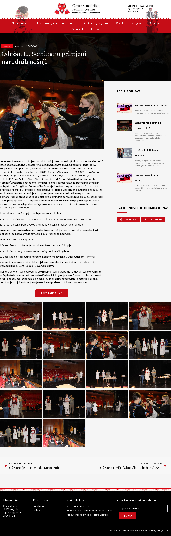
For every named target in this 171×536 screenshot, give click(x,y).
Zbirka (120, 23)
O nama (154, 23)
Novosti (7, 46)
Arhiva (94, 29)
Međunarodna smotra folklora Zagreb (87, 514)
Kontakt (77, 29)
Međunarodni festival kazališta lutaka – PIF (89, 510)
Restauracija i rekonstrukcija (56, 23)
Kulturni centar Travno (78, 506)
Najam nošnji (21, 23)
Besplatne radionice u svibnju (152, 105)
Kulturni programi (96, 23)
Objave (137, 23)
